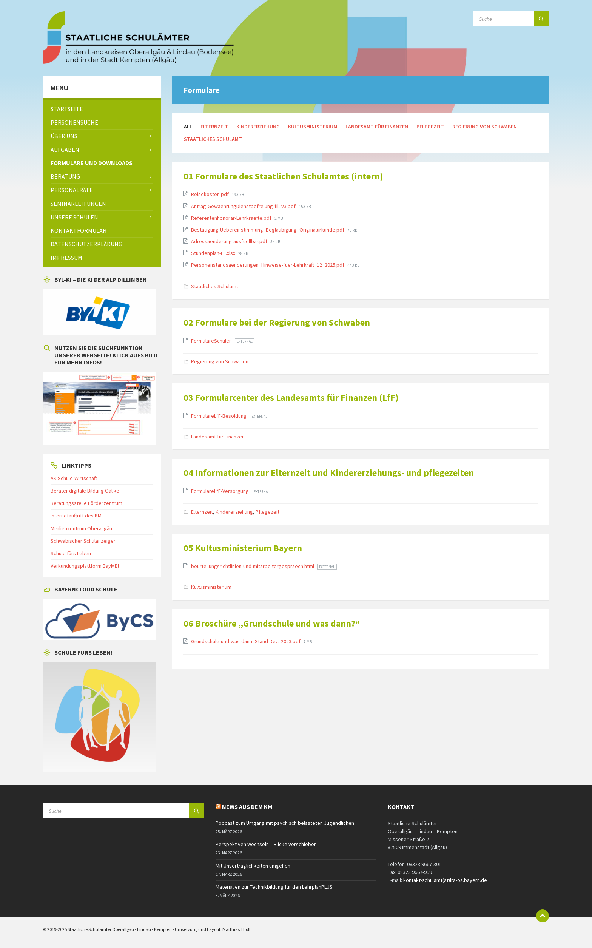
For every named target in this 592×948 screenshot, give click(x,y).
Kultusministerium (312, 126)
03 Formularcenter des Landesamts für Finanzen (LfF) (291, 397)
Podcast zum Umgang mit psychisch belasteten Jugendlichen (285, 823)
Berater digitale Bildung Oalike (85, 490)
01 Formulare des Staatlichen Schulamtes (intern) (283, 176)
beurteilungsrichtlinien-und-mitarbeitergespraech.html (253, 566)
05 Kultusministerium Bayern (242, 548)
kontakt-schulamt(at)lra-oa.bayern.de (445, 880)
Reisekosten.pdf (210, 194)
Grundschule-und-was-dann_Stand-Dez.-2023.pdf (246, 641)
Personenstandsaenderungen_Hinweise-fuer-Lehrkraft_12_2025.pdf (268, 264)
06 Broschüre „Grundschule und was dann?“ (271, 623)
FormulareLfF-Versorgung (220, 491)
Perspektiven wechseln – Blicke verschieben (266, 844)
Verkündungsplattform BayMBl (85, 565)
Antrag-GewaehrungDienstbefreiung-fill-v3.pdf (244, 206)
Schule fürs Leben (71, 553)
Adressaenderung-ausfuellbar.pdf (229, 241)
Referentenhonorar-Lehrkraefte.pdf (232, 218)
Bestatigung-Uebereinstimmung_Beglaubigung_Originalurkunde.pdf (268, 229)
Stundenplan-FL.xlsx (213, 253)
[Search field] (511, 18)
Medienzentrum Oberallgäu (81, 528)
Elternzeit (214, 126)
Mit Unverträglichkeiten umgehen (253, 865)
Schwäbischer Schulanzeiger (83, 540)
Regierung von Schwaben (484, 126)
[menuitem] (102, 109)
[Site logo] (139, 61)
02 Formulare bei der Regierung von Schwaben (276, 322)
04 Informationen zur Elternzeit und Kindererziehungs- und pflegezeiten (328, 473)
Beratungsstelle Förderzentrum (86, 503)
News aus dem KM (247, 807)
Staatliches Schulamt (213, 139)
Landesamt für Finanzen (376, 126)
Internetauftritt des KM (76, 515)
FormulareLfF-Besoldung (219, 415)
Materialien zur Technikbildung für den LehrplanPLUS (274, 886)
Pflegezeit (430, 126)
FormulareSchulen (212, 340)
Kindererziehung (258, 126)
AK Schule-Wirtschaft (74, 478)
